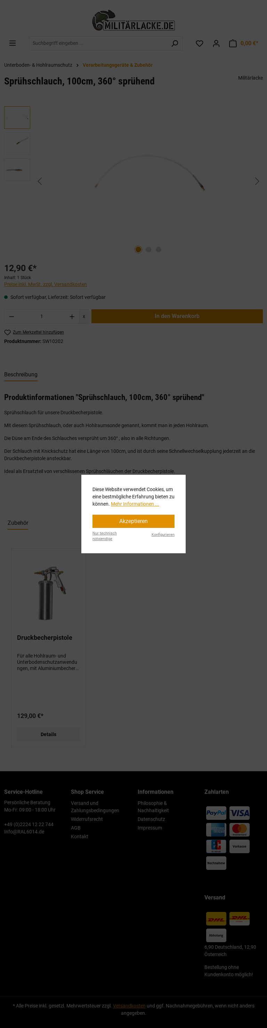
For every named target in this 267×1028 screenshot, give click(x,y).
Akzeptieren (133, 521)
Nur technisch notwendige (104, 536)
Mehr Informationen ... (135, 504)
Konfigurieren (163, 534)
